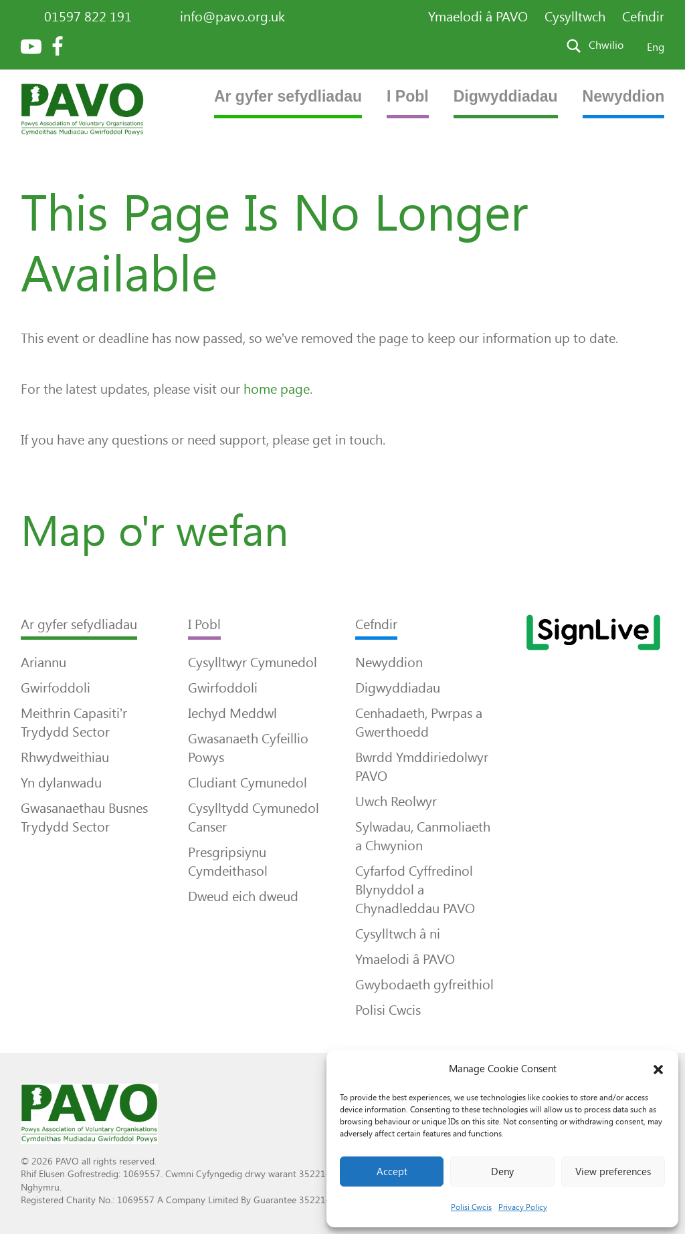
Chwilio (606, 45)
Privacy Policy (522, 1207)
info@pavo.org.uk (232, 17)
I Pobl (408, 96)
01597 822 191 (88, 17)
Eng (655, 47)
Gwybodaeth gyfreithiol (424, 985)
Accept (392, 1172)
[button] (658, 1069)
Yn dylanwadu (61, 783)
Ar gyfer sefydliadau (288, 96)
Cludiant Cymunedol (247, 783)
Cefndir (643, 17)
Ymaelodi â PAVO (478, 17)
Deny (502, 1172)
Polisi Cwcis (471, 1207)
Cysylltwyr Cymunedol (252, 662)
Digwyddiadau (506, 96)
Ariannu (43, 662)
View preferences (613, 1172)
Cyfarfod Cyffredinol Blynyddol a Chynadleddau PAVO (415, 889)
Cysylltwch (575, 17)
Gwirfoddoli (55, 688)
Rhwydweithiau (65, 757)
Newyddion (624, 96)
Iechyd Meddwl (232, 713)
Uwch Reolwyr (396, 801)
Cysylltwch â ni (397, 934)
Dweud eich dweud (243, 896)
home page (276, 389)
